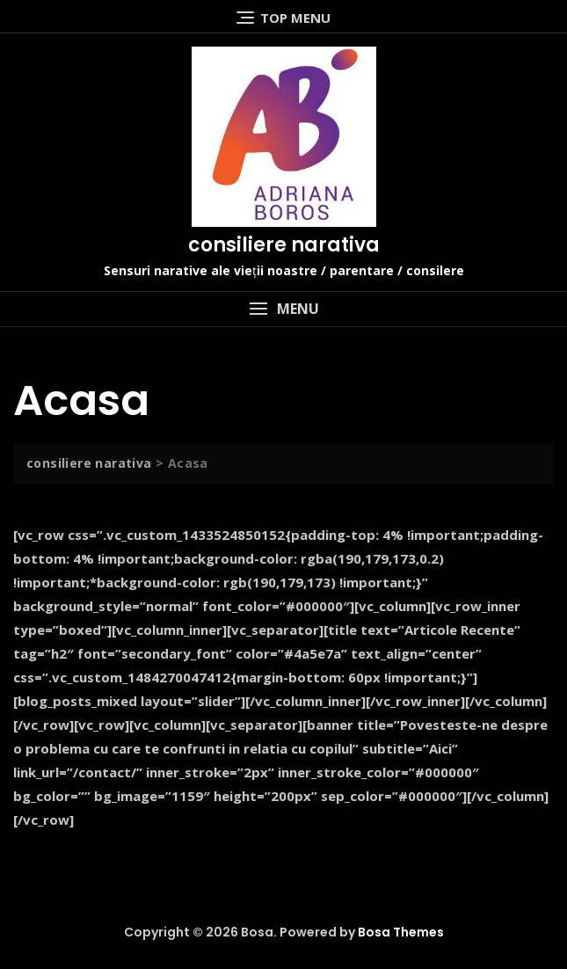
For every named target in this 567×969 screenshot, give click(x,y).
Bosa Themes (401, 932)
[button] (283, 309)
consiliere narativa (284, 245)
